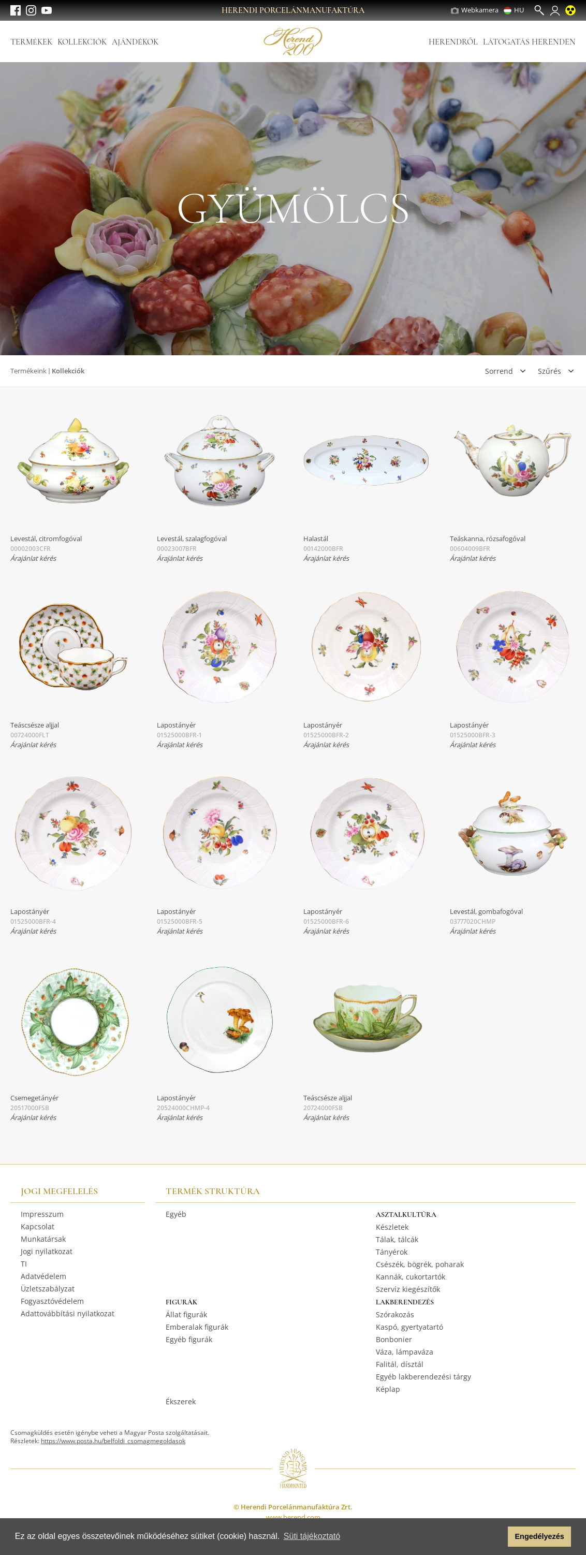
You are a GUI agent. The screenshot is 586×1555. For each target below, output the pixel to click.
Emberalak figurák (197, 1327)
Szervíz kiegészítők (408, 1289)
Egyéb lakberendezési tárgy (423, 1377)
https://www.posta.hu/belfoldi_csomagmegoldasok (113, 1440)
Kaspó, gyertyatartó (409, 1327)
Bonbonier (394, 1339)
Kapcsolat (37, 1226)
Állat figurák (186, 1314)
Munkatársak (43, 1239)
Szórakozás (395, 1314)
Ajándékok (135, 42)
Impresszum (42, 1214)
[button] (497, 1537)
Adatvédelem (43, 1276)
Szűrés (549, 371)
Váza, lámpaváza (404, 1352)
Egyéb (176, 1214)
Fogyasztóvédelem (52, 1301)
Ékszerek (181, 1401)
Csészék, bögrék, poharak (420, 1264)
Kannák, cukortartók (410, 1277)
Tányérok (391, 1252)
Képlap (388, 1389)
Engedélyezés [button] (539, 1536)
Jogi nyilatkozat (46, 1251)
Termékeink (28, 370)
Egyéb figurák (189, 1339)
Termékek (31, 42)
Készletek (392, 1227)
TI (24, 1264)
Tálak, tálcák (397, 1239)
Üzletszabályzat (48, 1289)
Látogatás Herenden (529, 42)
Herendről (453, 42)
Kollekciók (82, 42)
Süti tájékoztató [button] (312, 1536)
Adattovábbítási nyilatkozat (67, 1313)
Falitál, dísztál (399, 1364)
